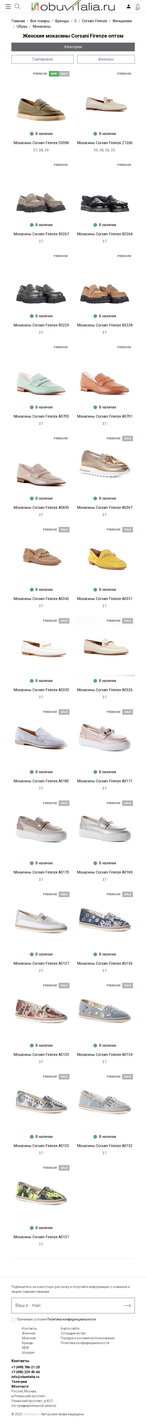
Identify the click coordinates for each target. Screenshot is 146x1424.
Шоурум (28, 1352)
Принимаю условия (56, 1319)
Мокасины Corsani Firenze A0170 (41, 872)
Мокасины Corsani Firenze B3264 (105, 234)
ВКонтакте (20, 1386)
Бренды (27, 1343)
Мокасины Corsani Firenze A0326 (105, 690)
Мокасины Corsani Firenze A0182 (41, 781)
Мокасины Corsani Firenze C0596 (41, 143)
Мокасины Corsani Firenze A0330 (41, 690)
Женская (28, 1333)
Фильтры (106, 59)
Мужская (29, 1338)
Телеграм (19, 1381)
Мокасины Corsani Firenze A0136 (105, 963)
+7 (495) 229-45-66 (25, 1372)
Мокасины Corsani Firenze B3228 (105, 325)
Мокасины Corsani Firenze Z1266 (105, 143)
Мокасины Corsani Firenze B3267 (41, 234)
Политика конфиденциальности (71, 1319)
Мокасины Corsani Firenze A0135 (41, 1054)
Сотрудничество (73, 1333)
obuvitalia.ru (31, 1414)
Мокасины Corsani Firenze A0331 (105, 599)
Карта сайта (70, 1328)
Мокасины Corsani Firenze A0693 (41, 507)
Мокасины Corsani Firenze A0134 (105, 1054)
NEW (25, 1348)
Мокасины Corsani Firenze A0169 (105, 872)
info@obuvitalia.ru (25, 1377)
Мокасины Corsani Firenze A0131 (41, 1237)
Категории (73, 47)
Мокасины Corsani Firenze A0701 (105, 416)
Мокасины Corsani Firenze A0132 (105, 1146)
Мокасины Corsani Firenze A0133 (41, 1146)
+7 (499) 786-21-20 (25, 1367)
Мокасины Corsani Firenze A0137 (41, 963)
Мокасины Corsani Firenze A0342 (41, 599)
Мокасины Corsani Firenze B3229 (41, 325)
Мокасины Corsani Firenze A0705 (41, 416)
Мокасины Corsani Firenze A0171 (105, 781)
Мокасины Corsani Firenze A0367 (105, 507)
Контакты (29, 1328)
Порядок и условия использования (87, 1338)
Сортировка (42, 59)
